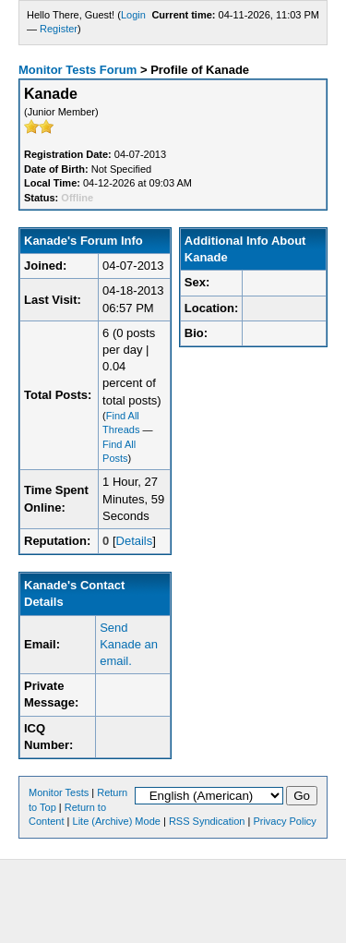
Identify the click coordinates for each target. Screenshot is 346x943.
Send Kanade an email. (129, 644)
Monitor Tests (59, 792)
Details (134, 541)
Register (59, 28)
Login (133, 14)
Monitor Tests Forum (77, 70)
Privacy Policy (284, 821)
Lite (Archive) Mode (117, 821)
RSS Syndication (207, 821)
